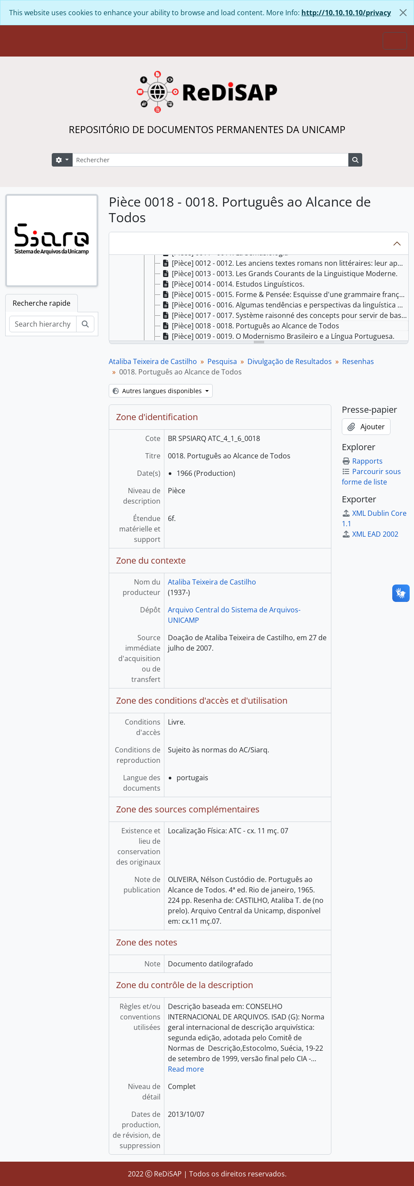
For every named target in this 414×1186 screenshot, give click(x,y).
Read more (186, 1069)
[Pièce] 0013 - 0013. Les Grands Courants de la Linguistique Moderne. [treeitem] (278, 273)
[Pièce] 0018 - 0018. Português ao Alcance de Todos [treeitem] (249, 326)
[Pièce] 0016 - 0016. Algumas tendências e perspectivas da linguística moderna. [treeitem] (284, 305)
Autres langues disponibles (158, 391)
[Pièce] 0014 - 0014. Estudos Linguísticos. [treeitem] (232, 284)
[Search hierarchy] (43, 324)
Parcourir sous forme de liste (371, 477)
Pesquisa (222, 361)
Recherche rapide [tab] (41, 303)
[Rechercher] (210, 160)
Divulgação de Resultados (289, 361)
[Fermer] (403, 12)
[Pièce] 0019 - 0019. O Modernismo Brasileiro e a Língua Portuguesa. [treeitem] (277, 336)
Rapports (362, 461)
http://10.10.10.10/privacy (346, 12)
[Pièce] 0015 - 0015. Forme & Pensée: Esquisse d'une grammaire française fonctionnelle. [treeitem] (284, 294)
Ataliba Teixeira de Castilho (153, 361)
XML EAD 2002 (370, 534)
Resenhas (358, 361)
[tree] (258, 298)
